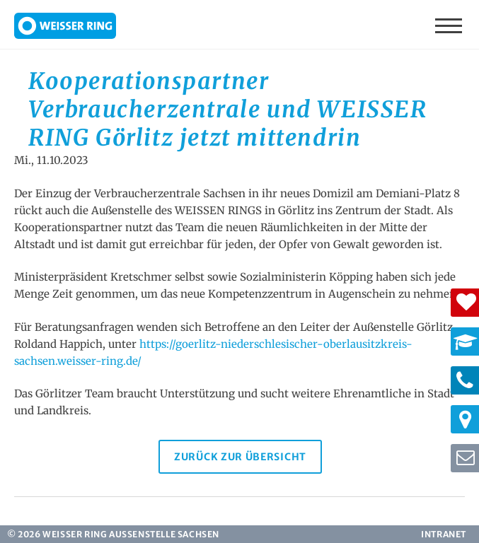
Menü (450, 25)
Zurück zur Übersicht (240, 456)
